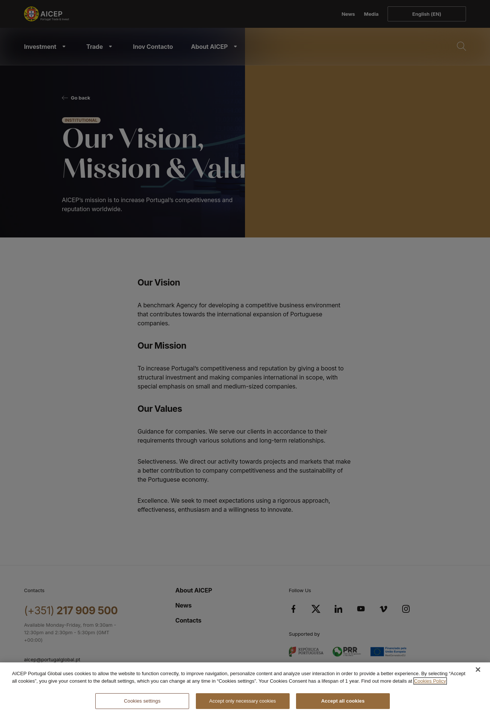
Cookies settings (142, 701)
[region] (245, 688)
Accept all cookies (343, 701)
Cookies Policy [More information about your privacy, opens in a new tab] (430, 681)
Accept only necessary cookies (242, 701)
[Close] (478, 669)
